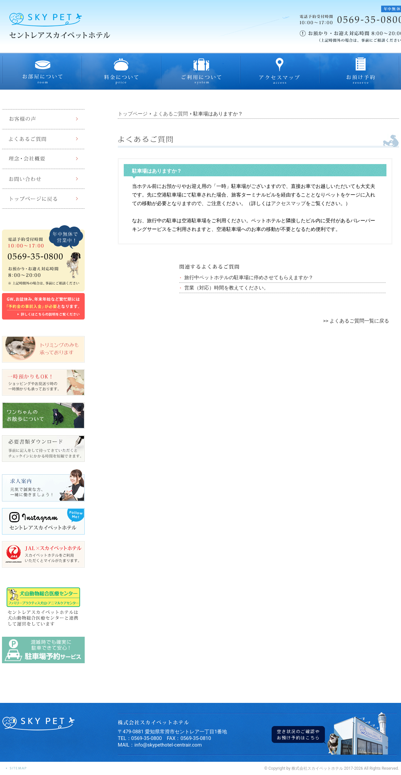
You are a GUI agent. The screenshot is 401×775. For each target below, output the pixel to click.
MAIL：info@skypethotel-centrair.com (160, 745)
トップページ (133, 114)
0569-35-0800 (146, 738)
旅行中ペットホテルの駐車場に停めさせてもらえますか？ (248, 277)
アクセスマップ (288, 203)
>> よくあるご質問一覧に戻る (356, 321)
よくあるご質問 (170, 114)
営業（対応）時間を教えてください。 (226, 288)
